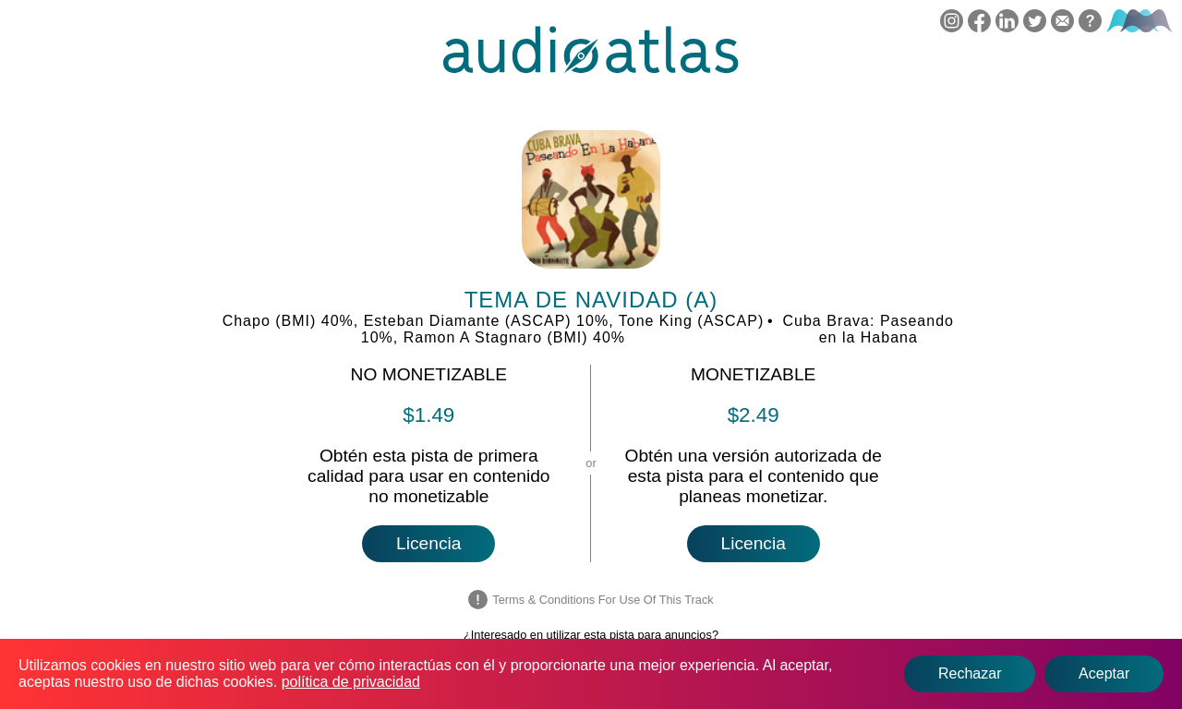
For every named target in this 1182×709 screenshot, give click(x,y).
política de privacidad (351, 682)
